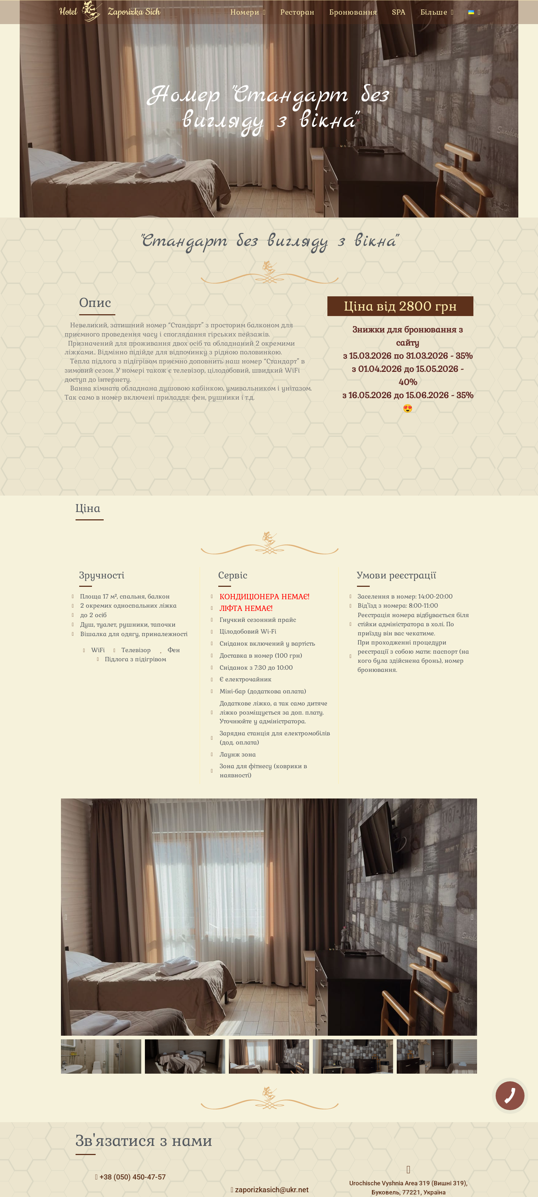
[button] (66, 917)
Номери (248, 12)
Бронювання (353, 12)
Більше (437, 12)
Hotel (68, 12)
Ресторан (297, 12)
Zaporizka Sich (134, 12)
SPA (399, 12)
